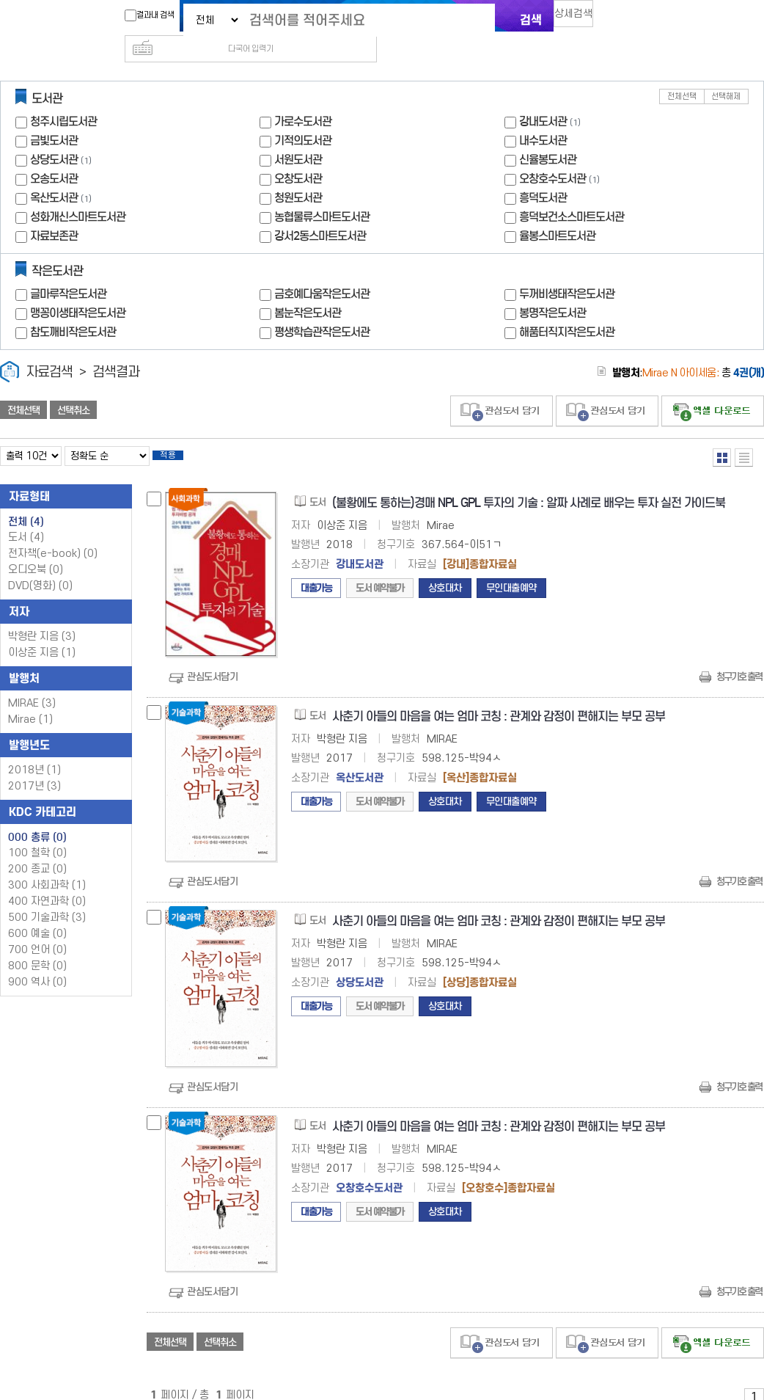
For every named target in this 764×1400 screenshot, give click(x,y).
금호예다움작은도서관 (322, 270)
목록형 (744, 434)
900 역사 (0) (37, 963)
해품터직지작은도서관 (566, 309)
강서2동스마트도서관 (320, 212)
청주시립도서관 (63, 98)
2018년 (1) (34, 751)
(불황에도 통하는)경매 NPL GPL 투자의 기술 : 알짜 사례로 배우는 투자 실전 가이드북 (528, 484)
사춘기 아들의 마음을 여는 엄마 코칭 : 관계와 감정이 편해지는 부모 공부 (498, 697)
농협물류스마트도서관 (322, 193)
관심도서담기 (212, 658)
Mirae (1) (30, 700)
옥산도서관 (54, 174)
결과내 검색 (142, 15)
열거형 (722, 434)
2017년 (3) (34, 767)
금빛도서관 (54, 117)
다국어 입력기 (629, 19)
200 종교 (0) (37, 850)
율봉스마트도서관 (557, 212)
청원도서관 (298, 174)
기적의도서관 (302, 117)
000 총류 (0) (37, 818)
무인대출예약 (511, 569)
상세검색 (580, 18)
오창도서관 (298, 155)
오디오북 (35, 550)
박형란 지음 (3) (42, 617)
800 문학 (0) (37, 947)
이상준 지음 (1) (42, 633)
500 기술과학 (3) (47, 898)
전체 (26, 502)
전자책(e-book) (53, 534)
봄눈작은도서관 (307, 289)
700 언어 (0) (37, 931)
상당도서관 (54, 136)
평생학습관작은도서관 (322, 309)
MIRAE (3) (32, 684)
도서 (26, 518)
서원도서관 (298, 136)
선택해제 (726, 73)
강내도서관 (543, 98)
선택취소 (73, 386)
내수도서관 (543, 117)
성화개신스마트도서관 (77, 193)
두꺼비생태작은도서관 (566, 270)
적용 (179, 434)
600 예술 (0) (37, 914)
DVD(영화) (40, 567)
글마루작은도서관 (68, 270)
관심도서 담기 (501, 388)
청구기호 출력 (739, 658)
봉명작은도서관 (552, 289)
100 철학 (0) (37, 834)
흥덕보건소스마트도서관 (571, 193)
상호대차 (445, 569)
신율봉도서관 (547, 136)
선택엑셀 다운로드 (712, 388)
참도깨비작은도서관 (73, 309)
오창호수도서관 (552, 155)
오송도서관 (54, 155)
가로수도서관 (302, 98)
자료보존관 (54, 212)
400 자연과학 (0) (47, 882)
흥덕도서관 (543, 174)
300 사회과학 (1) (47, 866)
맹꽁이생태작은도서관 (77, 289)
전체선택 (682, 73)
